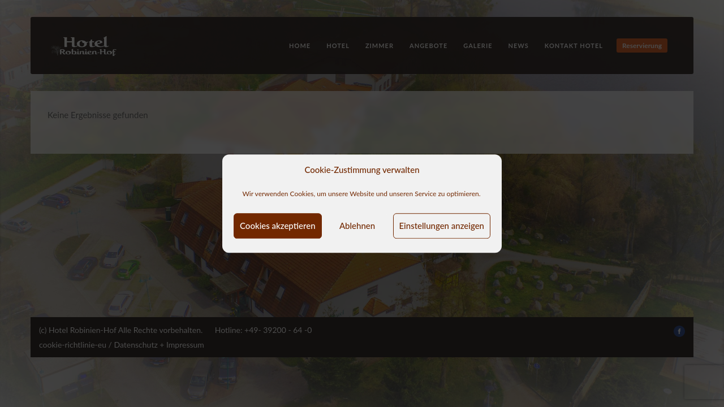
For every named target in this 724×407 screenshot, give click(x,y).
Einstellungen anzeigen (442, 225)
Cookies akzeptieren (278, 225)
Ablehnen (357, 225)
